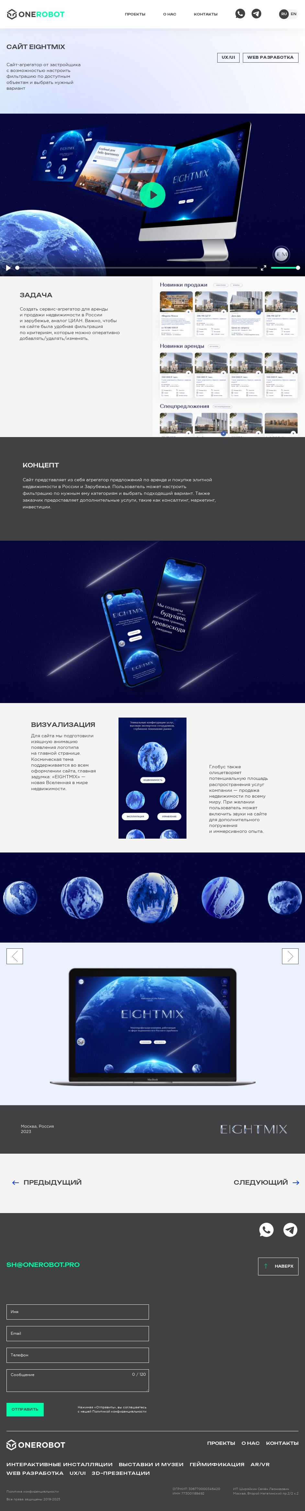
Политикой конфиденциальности (119, 1411)
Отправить (25, 1409)
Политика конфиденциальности (32, 1491)
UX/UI (228, 57)
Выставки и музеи (151, 1465)
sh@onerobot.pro (43, 1265)
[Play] (8, 268)
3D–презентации (121, 1473)
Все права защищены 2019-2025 (33, 1499)
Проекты (135, 14)
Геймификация (217, 1465)
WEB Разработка (270, 57)
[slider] (136, 268)
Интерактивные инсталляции (59, 1465)
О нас (169, 14)
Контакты (206, 14)
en (294, 14)
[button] (290, 956)
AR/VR (260, 1465)
